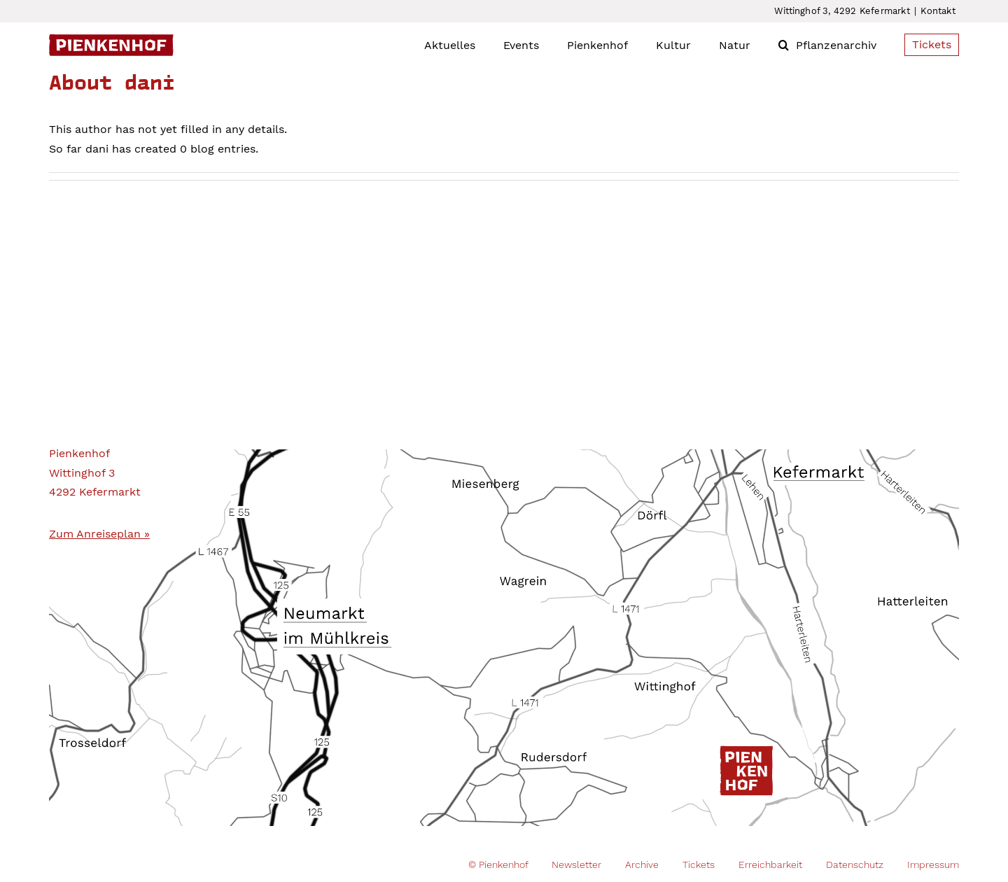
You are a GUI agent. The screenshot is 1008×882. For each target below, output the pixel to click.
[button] (783, 44)
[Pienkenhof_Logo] (111, 39)
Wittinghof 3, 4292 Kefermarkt (842, 11)
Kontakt (937, 11)
